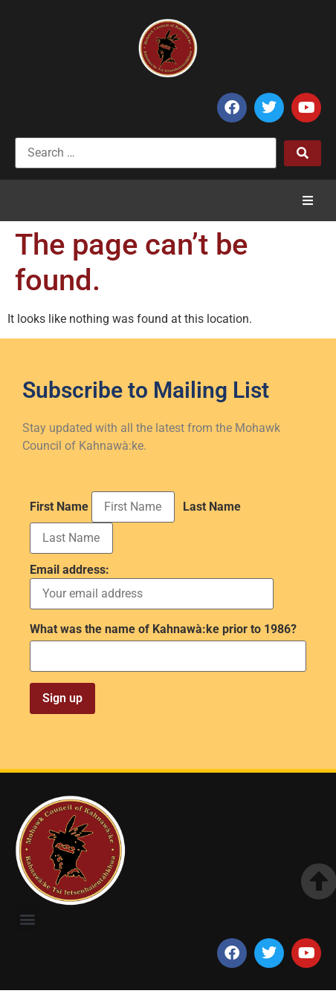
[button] (307, 200)
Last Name (212, 507)
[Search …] (146, 152)
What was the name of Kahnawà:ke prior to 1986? (163, 629)
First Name (59, 507)
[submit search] (302, 153)
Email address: (152, 586)
